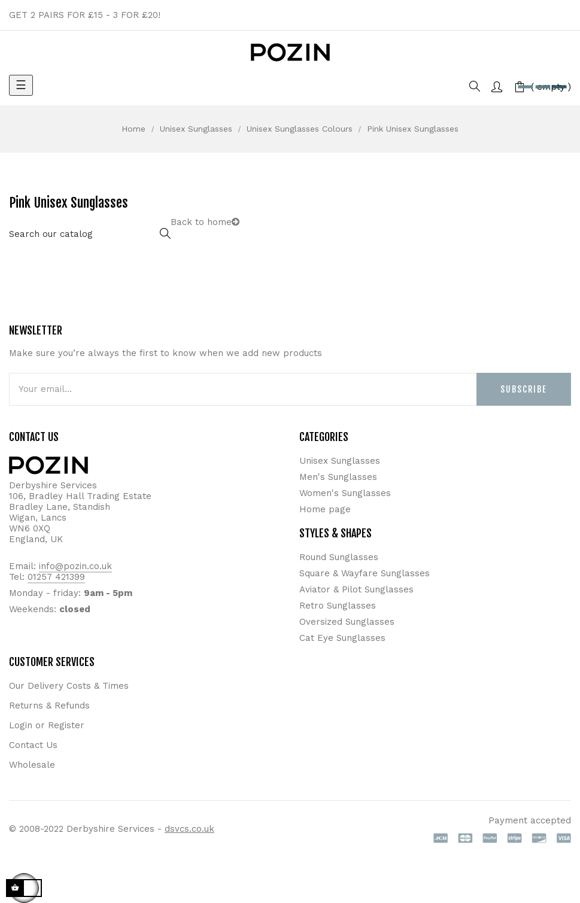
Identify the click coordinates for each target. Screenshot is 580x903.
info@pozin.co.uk (75, 566)
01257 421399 (56, 576)
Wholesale (32, 764)
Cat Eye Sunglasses (342, 638)
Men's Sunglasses (338, 477)
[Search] (90, 234)
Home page (325, 509)
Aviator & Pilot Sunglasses (356, 589)
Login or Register (46, 725)
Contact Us (33, 745)
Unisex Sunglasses (339, 460)
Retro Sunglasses (337, 605)
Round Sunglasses (338, 557)
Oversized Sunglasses (346, 621)
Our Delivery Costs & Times (69, 685)
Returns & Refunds (49, 705)
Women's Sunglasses (345, 493)
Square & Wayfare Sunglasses (364, 573)
